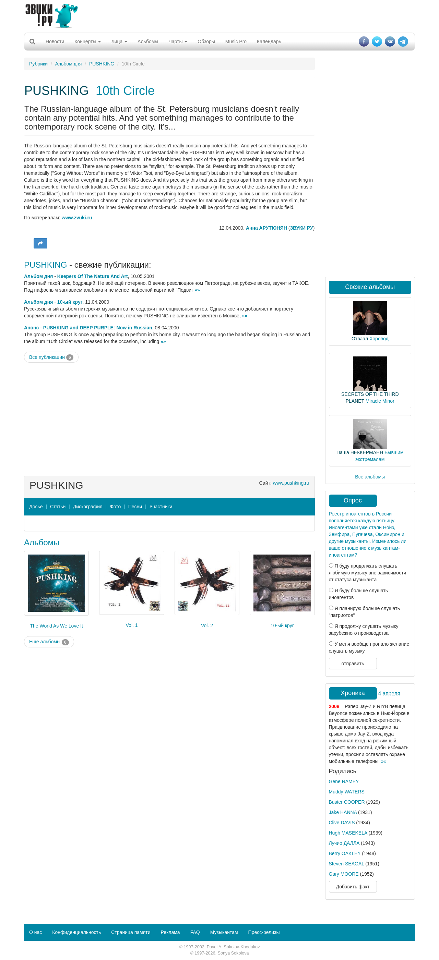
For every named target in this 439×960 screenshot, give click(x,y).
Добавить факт (353, 886)
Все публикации (51, 357)
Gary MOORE (344, 874)
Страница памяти (130, 932)
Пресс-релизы (264, 932)
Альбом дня (68, 63)
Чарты (177, 41)
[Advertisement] (219, 15)
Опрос (353, 500)
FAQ (195, 932)
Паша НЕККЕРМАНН (359, 452)
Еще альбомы (49, 642)
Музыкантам (224, 932)
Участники (161, 506)
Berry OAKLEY (345, 853)
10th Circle (125, 91)
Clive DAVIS (342, 822)
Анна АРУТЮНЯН (266, 228)
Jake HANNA (343, 812)
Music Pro (236, 41)
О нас (35, 932)
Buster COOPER (347, 802)
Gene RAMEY (344, 781)
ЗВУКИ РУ (301, 228)
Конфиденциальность (76, 932)
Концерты (87, 41)
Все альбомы (370, 476)
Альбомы (148, 41)
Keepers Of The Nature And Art (92, 276)
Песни (135, 506)
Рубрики (38, 63)
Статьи (58, 506)
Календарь (269, 41)
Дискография (88, 506)
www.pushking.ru (291, 483)
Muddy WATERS (347, 791)
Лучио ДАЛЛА (344, 843)
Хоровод (378, 338)
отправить (352, 663)
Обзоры (206, 41)
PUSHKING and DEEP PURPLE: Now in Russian (97, 327)
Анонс (31, 327)
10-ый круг (70, 302)
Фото (115, 506)
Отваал (360, 338)
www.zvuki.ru (77, 217)
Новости (55, 41)
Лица (119, 41)
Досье (36, 506)
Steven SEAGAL (346, 863)
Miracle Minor (380, 401)
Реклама (170, 932)
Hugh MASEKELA (348, 833)
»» (197, 290)
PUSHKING (101, 63)
